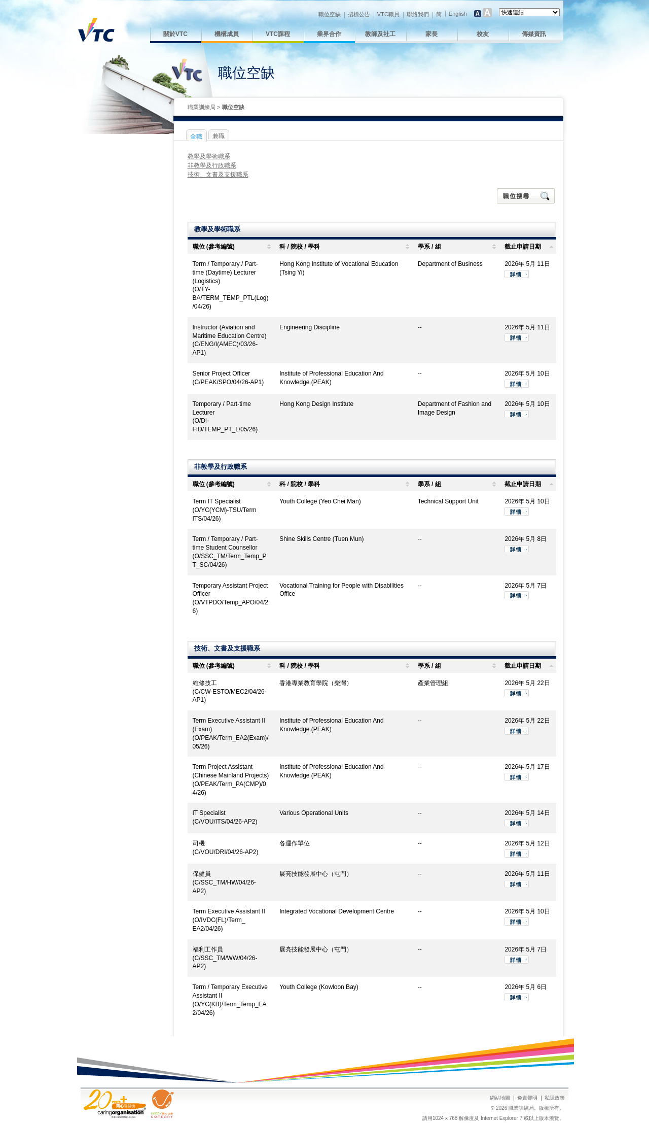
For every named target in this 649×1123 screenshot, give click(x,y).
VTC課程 (278, 34)
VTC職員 (388, 14)
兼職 (218, 136)
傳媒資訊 (534, 34)
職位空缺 (329, 14)
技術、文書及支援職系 (218, 174)
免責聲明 (527, 1098)
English (458, 14)
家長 (431, 34)
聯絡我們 (418, 14)
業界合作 (329, 34)
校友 (483, 34)
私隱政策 (555, 1098)
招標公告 (359, 14)
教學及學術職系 (209, 156)
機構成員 (226, 34)
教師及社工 (380, 34)
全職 (196, 136)
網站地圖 (500, 1098)
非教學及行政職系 (212, 165)
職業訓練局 (201, 107)
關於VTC (175, 34)
